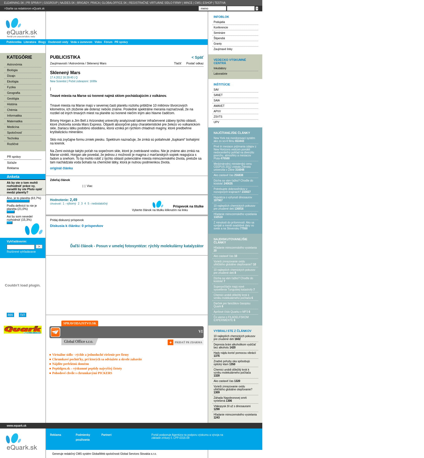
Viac (89, 185)
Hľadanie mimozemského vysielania (235, 214)
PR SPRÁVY (34, 2)
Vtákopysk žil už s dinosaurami (232, 406)
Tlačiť (177, 63)
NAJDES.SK (67, 2)
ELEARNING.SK (14, 2)
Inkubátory (220, 68)
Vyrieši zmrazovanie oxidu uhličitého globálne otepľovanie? (233, 263)
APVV (217, 111)
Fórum (108, 42)
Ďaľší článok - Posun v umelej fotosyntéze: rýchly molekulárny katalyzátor (137, 246)
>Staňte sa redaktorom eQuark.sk (24, 8)
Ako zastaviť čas (223, 175)
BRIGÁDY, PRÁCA (88, 2)
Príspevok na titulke (188, 206)
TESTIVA (220, 2)
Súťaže (11, 162)
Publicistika (14, 42)
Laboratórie (220, 73)
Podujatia (219, 22)
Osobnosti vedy (58, 42)
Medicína (13, 126)
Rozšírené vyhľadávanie (21, 251)
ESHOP (207, 2)
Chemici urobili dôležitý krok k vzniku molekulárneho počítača (232, 296)
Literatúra (30, 42)
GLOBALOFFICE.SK (114, 2)
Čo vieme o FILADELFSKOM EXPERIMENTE (231, 319)
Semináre (219, 32)
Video (98, 42)
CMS (198, 2)
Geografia (13, 92)
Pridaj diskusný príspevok (67, 220)
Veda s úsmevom (81, 42)
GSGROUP (51, 2)
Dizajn (11, 75)
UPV (216, 122)
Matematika (14, 121)
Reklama (13, 168)
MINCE (188, 2)
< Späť (198, 57)
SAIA (217, 100)
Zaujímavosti (58, 63)
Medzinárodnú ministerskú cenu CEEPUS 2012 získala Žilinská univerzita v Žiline (233, 166)
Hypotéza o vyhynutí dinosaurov (233, 197)
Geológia (13, 98)
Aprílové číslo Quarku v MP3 (231, 311)
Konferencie (221, 27)
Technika (13, 138)
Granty (218, 43)
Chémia (12, 109)
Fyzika (11, 87)
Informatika (14, 115)
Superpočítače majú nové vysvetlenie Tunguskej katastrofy (233, 288)
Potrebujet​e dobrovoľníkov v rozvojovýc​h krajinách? (230, 190)
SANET (218, 95)
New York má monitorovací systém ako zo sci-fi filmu (234, 140)
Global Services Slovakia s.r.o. (138, 453)
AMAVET (219, 105)
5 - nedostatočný (98, 203)
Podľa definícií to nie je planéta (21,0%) (22, 208)
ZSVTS (218, 116)
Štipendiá (219, 38)
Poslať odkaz (195, 63)
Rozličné (12, 144)
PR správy (121, 42)
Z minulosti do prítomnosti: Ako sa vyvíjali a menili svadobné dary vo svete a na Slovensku (234, 225)
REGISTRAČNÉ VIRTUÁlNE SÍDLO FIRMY (155, 2)
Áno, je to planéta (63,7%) (24, 199)
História (12, 104)
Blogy (42, 42)
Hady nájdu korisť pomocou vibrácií (235, 352)
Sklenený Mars (97, 63)
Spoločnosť (14, 132)
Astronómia (14, 64)
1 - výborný (69, 203)
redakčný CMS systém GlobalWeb (84, 453)
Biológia (12, 70)
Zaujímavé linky (223, 49)
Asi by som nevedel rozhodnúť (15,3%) (19, 219)
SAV (216, 89)
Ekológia (12, 81)
